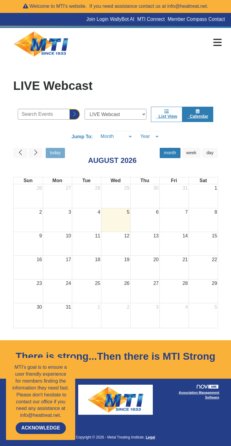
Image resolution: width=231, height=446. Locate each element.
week (191, 152)
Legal (150, 437)
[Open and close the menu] (151, 43)
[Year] (147, 136)
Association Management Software (199, 392)
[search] (75, 114)
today (55, 152)
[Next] (35, 153)
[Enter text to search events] (44, 114)
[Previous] (20, 153)
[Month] (114, 136)
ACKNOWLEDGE (40, 427)
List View (166, 114)
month (170, 152)
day (209, 152)
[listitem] (91, 19)
